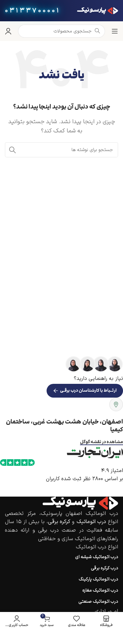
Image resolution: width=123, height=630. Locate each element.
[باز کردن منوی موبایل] (114, 31)
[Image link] (80, 503)
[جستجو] (61, 149)
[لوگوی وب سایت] (97, 10)
